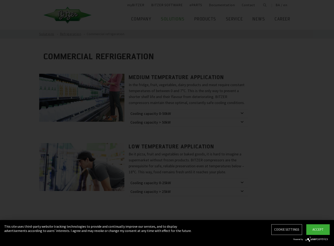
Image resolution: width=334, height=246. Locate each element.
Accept (318, 229)
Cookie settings (286, 229)
